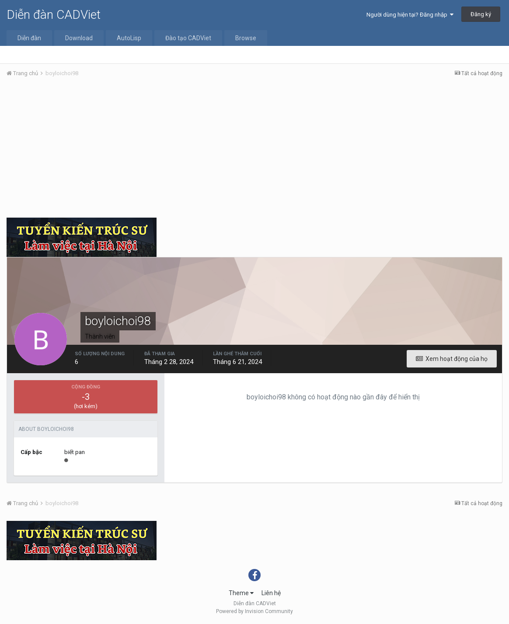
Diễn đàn (29, 38)
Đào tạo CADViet (188, 38)
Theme (241, 592)
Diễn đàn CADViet (54, 14)
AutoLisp (129, 38)
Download (79, 38)
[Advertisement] (254, 150)
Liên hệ (271, 592)
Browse (245, 38)
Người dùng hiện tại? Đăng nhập (409, 14)
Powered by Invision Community (254, 611)
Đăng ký (481, 14)
